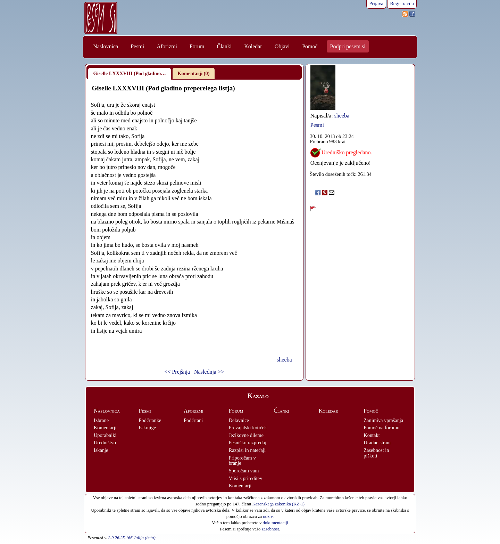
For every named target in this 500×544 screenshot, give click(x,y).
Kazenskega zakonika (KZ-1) (278, 504)
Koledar (253, 46)
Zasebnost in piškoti (376, 452)
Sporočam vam (244, 470)
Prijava (376, 3)
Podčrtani (193, 420)
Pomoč (309, 46)
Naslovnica (105, 46)
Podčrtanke (150, 420)
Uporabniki (105, 435)
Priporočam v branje (242, 460)
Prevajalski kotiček (248, 427)
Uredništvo (105, 442)
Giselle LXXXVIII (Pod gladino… (129, 73)
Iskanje (101, 450)
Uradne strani (377, 442)
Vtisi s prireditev (245, 478)
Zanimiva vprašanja (383, 420)
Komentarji (105, 427)
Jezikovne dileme (246, 435)
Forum (197, 46)
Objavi (282, 46)
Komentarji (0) (193, 73)
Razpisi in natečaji (247, 450)
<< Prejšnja (177, 372)
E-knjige (147, 427)
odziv (268, 516)
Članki (224, 46)
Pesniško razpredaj (247, 442)
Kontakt (372, 435)
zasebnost (270, 529)
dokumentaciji (275, 522)
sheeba (284, 360)
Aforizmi (167, 46)
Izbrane (101, 420)
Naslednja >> (209, 372)
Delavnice (239, 420)
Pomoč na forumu (381, 427)
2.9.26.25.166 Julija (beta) (131, 537)
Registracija (402, 3)
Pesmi (137, 46)
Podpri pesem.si (348, 46)
